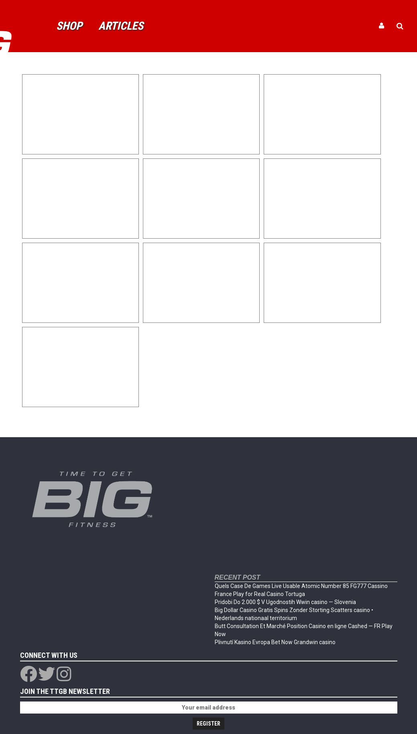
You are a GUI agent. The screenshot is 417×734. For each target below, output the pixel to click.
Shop (69, 25)
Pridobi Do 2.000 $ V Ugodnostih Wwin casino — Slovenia (285, 602)
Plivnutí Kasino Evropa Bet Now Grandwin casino (275, 642)
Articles (120, 25)
